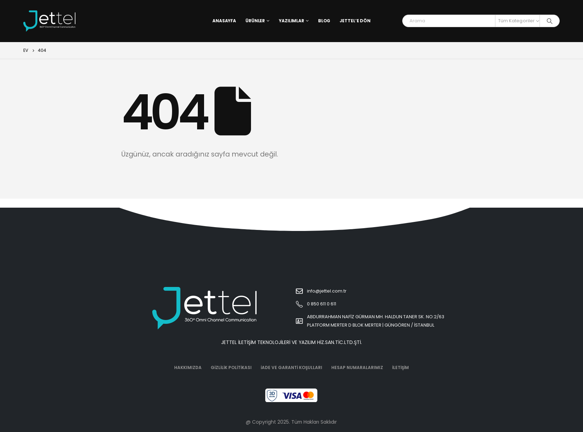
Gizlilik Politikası (231, 367)
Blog (324, 21)
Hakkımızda (188, 367)
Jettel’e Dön (355, 21)
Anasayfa (224, 21)
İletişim (400, 367)
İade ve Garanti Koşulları (291, 367)
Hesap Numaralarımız (357, 367)
